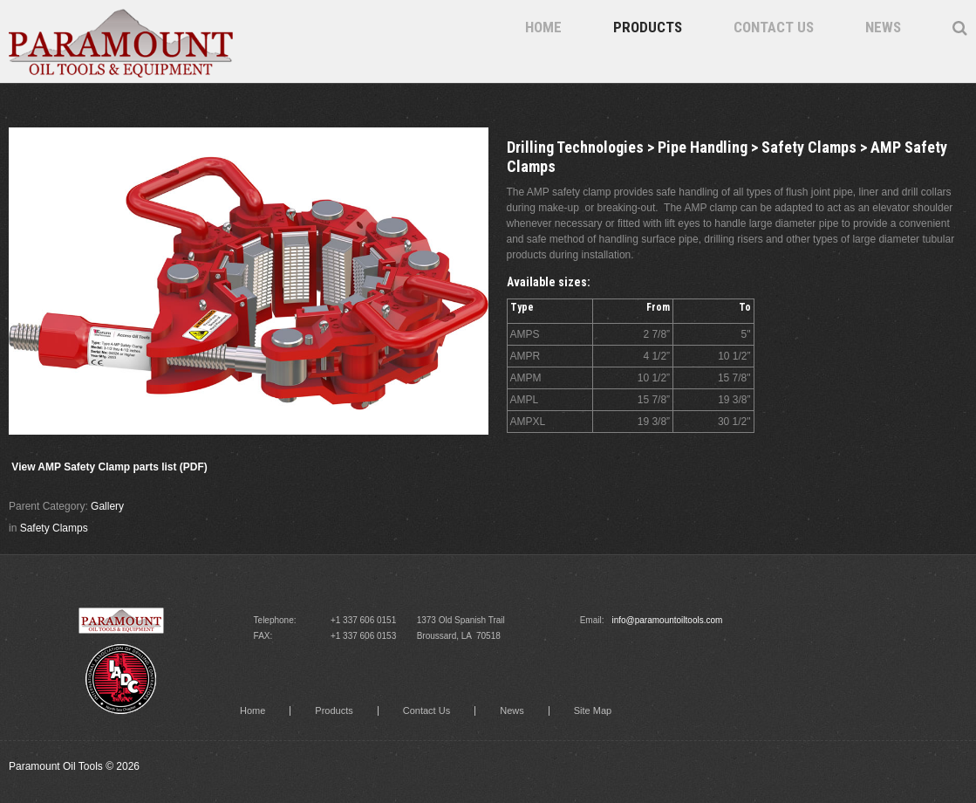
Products (647, 27)
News (883, 27)
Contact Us (774, 27)
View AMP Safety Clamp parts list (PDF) (109, 467)
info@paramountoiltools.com (666, 620)
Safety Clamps (54, 528)
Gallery (107, 506)
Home (543, 27)
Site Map (592, 711)
